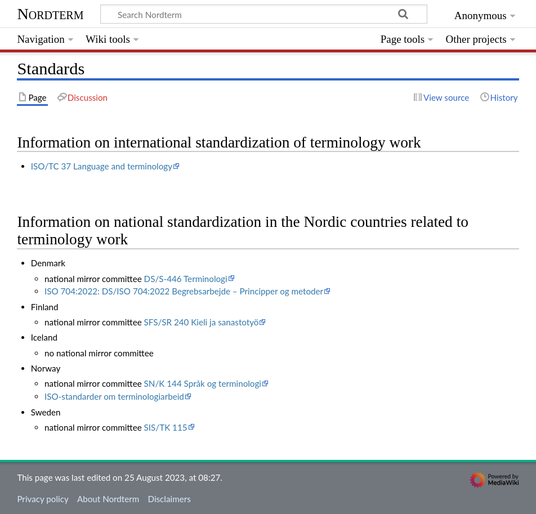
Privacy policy (42, 499)
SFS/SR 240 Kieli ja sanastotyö (201, 322)
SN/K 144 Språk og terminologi (202, 383)
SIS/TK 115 (165, 427)
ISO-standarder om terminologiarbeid (114, 396)
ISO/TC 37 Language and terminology (101, 166)
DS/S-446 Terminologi (185, 279)
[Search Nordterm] (264, 14)
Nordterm (50, 14)
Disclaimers (169, 499)
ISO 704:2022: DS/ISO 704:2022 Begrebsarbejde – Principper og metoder (183, 291)
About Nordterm (108, 499)
